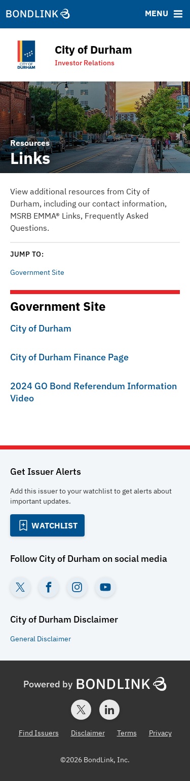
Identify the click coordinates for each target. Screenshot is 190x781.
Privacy (160, 732)
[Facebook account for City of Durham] (49, 587)
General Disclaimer (40, 638)
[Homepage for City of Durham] (69, 54)
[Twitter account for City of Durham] (20, 587)
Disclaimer (88, 732)
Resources (30, 143)
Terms (127, 732)
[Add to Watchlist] (47, 525)
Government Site (37, 272)
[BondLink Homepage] (38, 14)
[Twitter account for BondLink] (81, 710)
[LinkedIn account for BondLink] (109, 710)
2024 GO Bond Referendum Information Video (93, 392)
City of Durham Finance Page (69, 357)
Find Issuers (39, 732)
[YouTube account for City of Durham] (105, 587)
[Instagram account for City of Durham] (77, 587)
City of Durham (40, 328)
